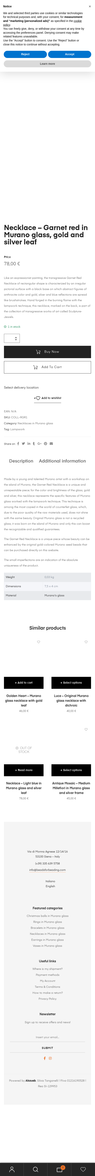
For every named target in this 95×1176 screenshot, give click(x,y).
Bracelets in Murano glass (47, 986)
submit (47, 1106)
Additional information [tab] (62, 519)
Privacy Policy (47, 1057)
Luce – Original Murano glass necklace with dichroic (71, 759)
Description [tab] (21, 519)
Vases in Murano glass (47, 1004)
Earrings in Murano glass (47, 998)
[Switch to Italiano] (47, 939)
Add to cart (51, 425)
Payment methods (47, 1033)
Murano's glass (54, 654)
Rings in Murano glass (47, 980)
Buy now (51, 410)
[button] (90, 6)
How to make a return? (47, 1051)
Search (36, 1169)
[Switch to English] (47, 944)
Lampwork (17, 488)
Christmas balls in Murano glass (47, 974)
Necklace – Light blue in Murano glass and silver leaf (24, 846)
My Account (47, 1039)
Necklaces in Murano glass (35, 482)
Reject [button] (25, 54)
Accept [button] (69, 54)
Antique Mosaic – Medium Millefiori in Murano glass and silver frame (71, 846)
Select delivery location (21, 446)
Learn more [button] (47, 63)
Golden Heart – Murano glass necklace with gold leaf (23, 759)
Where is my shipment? (47, 1027)
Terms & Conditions (47, 1045)
